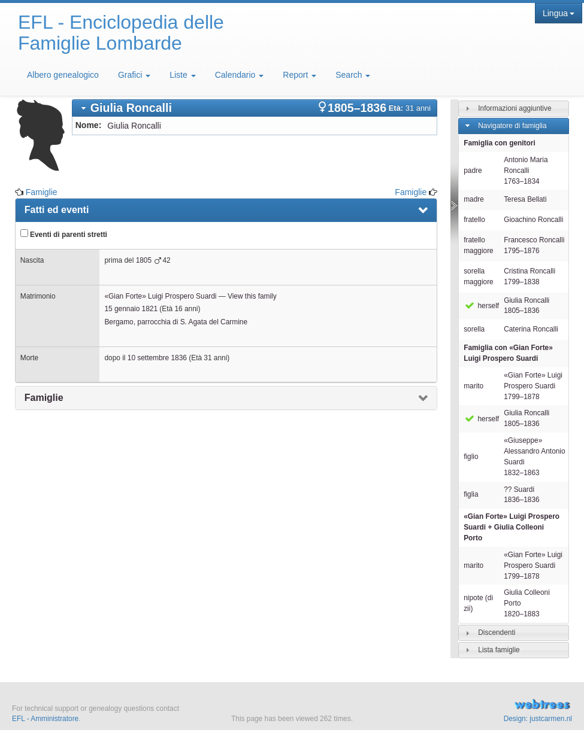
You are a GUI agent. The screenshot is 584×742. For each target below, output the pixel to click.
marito (473, 386)
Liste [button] (182, 75)
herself (481, 306)
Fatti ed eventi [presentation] (57, 210)
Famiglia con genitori (499, 143)
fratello (474, 219)
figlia (471, 494)
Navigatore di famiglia (512, 125)
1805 (144, 260)
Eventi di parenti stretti (63, 234)
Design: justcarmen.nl (538, 718)
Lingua (558, 13)
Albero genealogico (63, 75)
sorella (474, 329)
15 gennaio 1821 (131, 309)
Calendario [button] (239, 75)
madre (474, 199)
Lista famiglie (498, 650)
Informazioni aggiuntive (514, 108)
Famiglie (42, 192)
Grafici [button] (134, 75)
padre (473, 170)
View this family (252, 296)
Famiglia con (508, 353)
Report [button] (299, 75)
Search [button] (352, 75)
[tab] (254, 108)
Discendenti (496, 632)
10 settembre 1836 (157, 358)
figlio (471, 456)
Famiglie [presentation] (44, 398)
